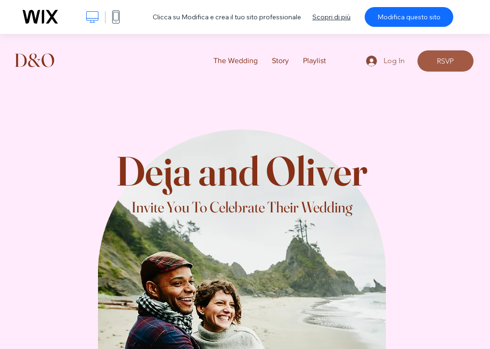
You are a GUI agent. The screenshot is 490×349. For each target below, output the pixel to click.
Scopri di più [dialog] (331, 17)
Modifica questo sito (409, 17)
